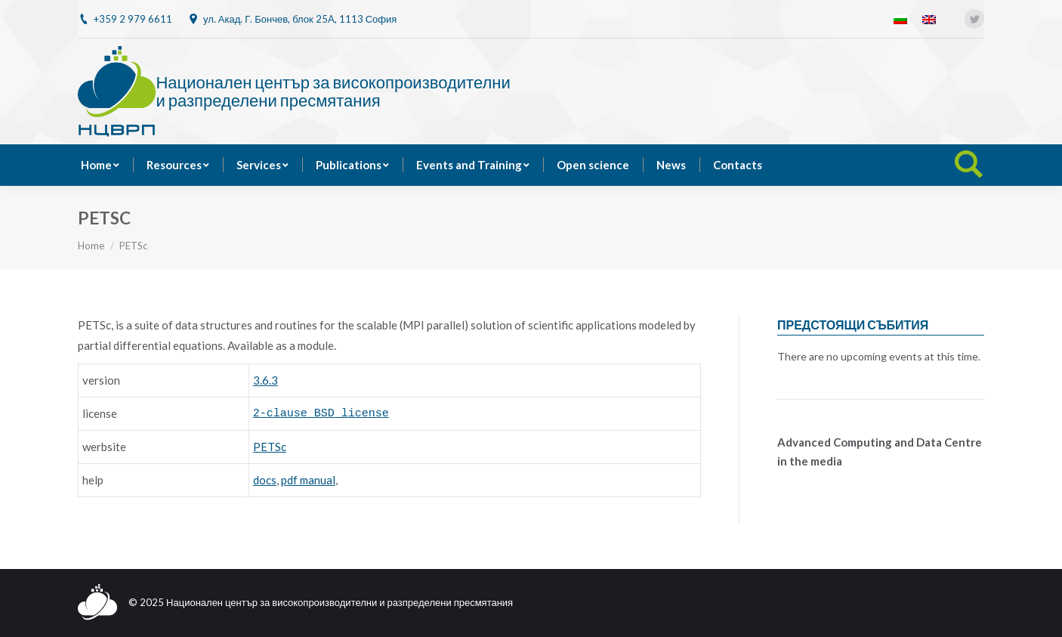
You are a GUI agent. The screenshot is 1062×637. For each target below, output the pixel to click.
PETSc (269, 446)
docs (264, 480)
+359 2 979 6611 (133, 19)
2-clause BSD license (321, 413)
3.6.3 (265, 380)
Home (91, 246)
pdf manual (308, 480)
